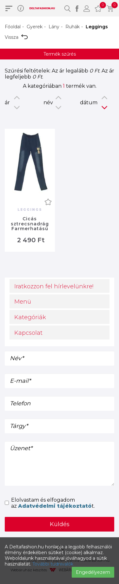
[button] (67, 8)
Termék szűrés (59, 54)
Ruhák (72, 27)
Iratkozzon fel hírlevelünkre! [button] (53, 286)
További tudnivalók (52, 564)
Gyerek (35, 27)
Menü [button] (22, 301)
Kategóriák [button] (30, 317)
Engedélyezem (93, 572)
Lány (54, 27)
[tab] (59, 286)
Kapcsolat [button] (28, 332)
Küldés (59, 524)
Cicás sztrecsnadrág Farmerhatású (30, 223)
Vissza (16, 37)
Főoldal (13, 27)
